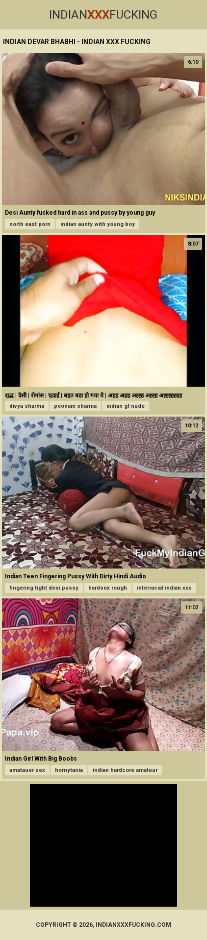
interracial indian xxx (164, 588)
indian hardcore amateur (125, 770)
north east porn (30, 224)
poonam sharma (75, 406)
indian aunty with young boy (97, 224)
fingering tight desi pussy (43, 588)
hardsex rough (107, 588)
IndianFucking (103, 15)
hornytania (69, 770)
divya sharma (26, 406)
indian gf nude (125, 406)
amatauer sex (27, 770)
